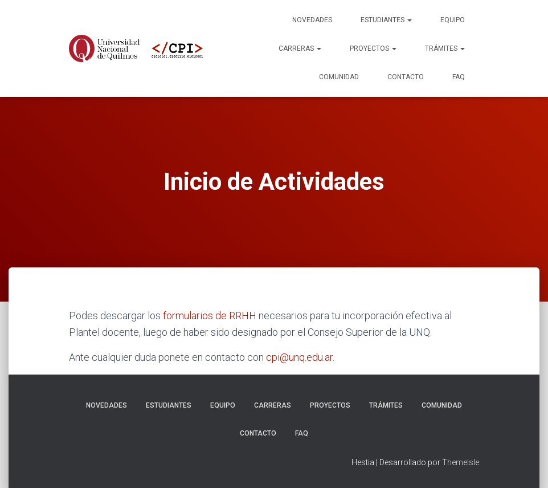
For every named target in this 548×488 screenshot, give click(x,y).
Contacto (405, 77)
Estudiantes (386, 20)
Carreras (300, 48)
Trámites (445, 48)
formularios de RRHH (209, 316)
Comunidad (339, 77)
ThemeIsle (460, 462)
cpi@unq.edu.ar (299, 357)
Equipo (452, 20)
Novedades (312, 20)
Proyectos (373, 48)
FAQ (458, 77)
